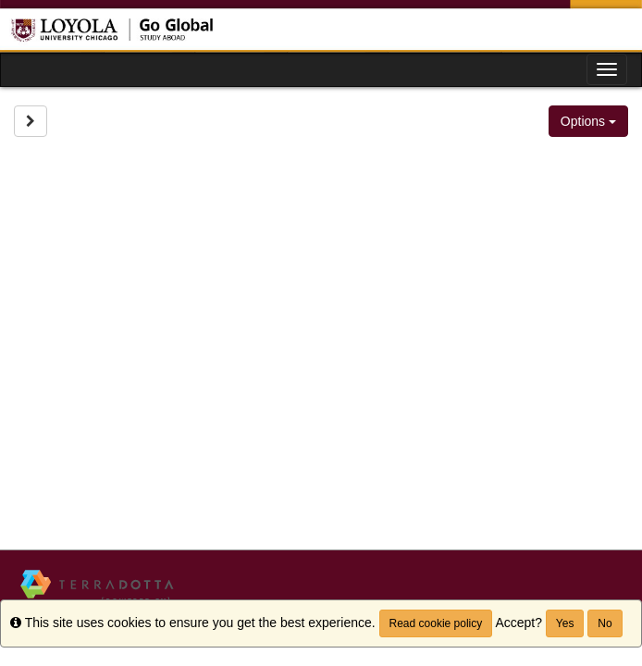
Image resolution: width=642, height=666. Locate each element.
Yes (565, 623)
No (604, 623)
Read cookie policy (436, 623)
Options (588, 121)
